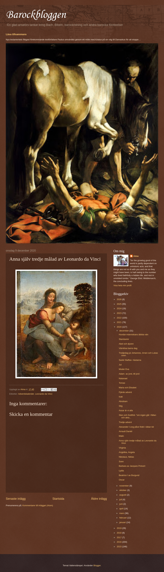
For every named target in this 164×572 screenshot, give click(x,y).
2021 (119, 322)
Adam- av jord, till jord (129, 374)
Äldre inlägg (99, 498)
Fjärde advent (125, 392)
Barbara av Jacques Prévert (132, 466)
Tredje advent (125, 422)
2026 (119, 299)
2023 (119, 313)
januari (122, 522)
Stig (120, 406)
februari (123, 517)
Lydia (121, 470)
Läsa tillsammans (16, 34)
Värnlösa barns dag (128, 348)
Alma (135, 256)
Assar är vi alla (126, 410)
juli (120, 499)
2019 (119, 528)
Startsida (58, 498)
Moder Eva (124, 369)
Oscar (121, 479)
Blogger (97, 565)
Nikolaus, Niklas (126, 457)
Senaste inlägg (16, 498)
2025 (119, 304)
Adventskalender (26, 394)
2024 (119, 308)
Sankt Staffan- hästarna (130, 360)
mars (122, 513)
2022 (119, 318)
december (124, 330)
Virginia (122, 447)
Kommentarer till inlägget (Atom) (37, 505)
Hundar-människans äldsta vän (133, 334)
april (121, 508)
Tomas (122, 383)
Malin (121, 436)
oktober (123, 490)
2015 (119, 546)
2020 (119, 327)
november (124, 485)
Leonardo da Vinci (43, 394)
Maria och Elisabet (127, 387)
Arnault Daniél (125, 431)
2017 (119, 537)
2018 (119, 533)
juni (121, 504)
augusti (123, 495)
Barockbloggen (36, 15)
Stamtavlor (124, 339)
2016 (119, 542)
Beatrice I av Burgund (129, 475)
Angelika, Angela (127, 452)
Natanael (123, 378)
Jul (120, 364)
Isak (121, 396)
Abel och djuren (126, 344)
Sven (121, 461)
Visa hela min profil (122, 285)
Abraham (123, 401)
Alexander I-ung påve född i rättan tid (136, 427)
